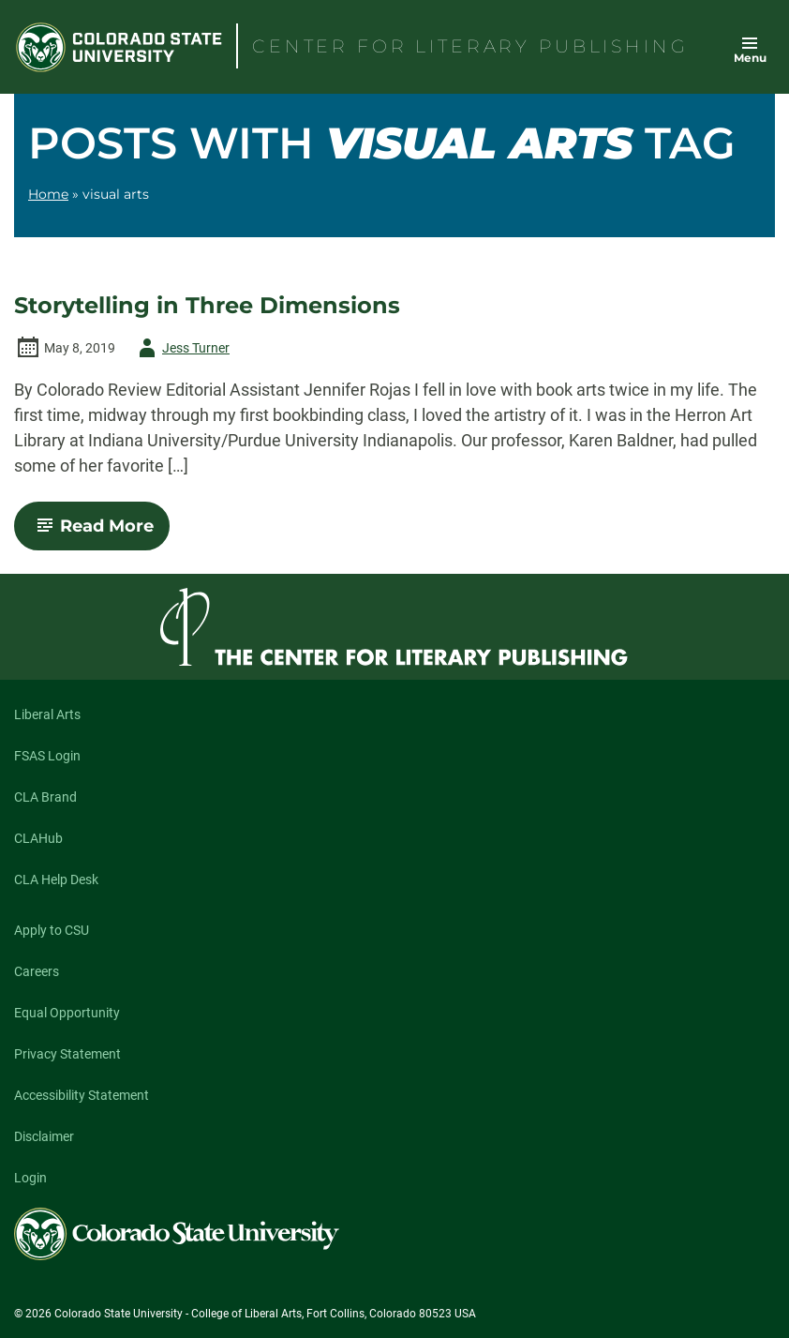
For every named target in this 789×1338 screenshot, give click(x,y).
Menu (750, 58)
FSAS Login (47, 755)
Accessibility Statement (81, 1095)
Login (30, 1177)
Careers (36, 971)
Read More (100, 532)
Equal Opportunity (67, 1012)
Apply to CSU (51, 930)
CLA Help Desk (56, 879)
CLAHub (38, 838)
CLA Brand (45, 796)
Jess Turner (181, 348)
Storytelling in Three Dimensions (207, 305)
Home (48, 194)
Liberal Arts (47, 714)
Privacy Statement (67, 1053)
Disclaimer (44, 1136)
